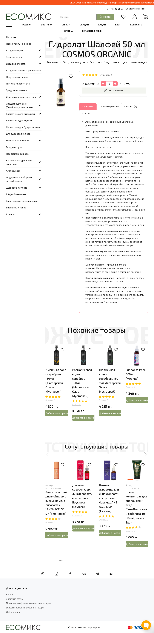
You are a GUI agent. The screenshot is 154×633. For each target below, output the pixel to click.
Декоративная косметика (21, 96)
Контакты (136, 24)
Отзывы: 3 (103, 400)
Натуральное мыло (17, 76)
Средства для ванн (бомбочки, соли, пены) (19, 105)
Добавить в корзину (57, 413)
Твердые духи (14, 147)
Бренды (10, 214)
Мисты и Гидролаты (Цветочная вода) (118, 62)
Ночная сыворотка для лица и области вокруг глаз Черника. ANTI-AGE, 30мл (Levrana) (109, 498)
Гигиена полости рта (18, 83)
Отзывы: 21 (104, 520)
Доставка (46, 24)
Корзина (68, 31)
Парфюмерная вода (17, 153)
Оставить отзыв (92, 31)
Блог (118, 24)
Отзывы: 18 (77, 515)
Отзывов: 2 (106, 74)
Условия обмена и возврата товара (25, 607)
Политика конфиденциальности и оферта (28, 603)
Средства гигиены (16, 90)
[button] (47, 339)
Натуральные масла (17, 140)
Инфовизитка (13, 611)
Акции (102, 24)
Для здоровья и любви (19, 133)
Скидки (84, 24)
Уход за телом (14, 56)
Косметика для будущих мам (23, 127)
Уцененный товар (16, 207)
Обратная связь (14, 598)
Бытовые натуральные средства (19, 162)
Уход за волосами (16, 63)
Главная (26, 24)
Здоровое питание (16, 187)
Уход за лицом (74, 62)
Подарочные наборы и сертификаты (19, 179)
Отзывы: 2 (50, 400)
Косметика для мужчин (19, 120)
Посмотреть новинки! (18, 43)
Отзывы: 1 (76, 404)
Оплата (66, 24)
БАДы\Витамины (16, 194)
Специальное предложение (22, 200)
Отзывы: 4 (130, 387)
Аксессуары (13, 170)
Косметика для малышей (20, 113)
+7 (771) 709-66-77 (114, 9)
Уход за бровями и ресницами (23, 70)
